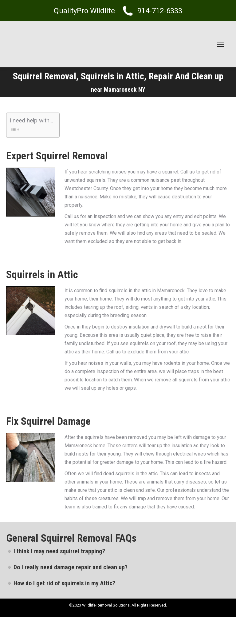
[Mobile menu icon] (220, 44)
